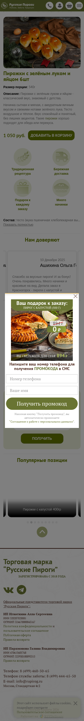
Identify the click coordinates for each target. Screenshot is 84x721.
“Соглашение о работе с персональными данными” (41, 421)
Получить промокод (42, 403)
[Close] (76, 296)
